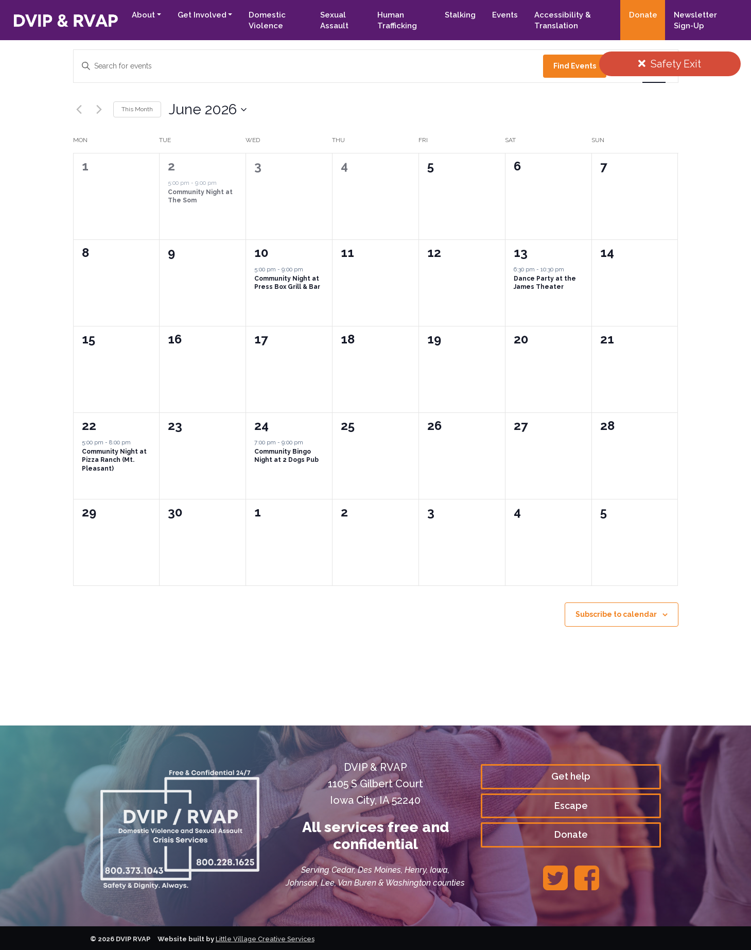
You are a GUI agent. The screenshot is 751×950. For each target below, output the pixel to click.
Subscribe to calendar (616, 614)
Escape (571, 805)
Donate (642, 15)
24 (261, 425)
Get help (570, 776)
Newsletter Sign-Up (695, 20)
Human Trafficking (396, 20)
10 (261, 252)
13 (521, 252)
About (141, 15)
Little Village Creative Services (266, 939)
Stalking (459, 15)
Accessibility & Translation (562, 20)
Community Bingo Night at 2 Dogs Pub (286, 456)
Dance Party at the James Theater (545, 283)
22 (89, 425)
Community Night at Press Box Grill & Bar (287, 283)
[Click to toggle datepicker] (208, 109)
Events (504, 15)
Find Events (574, 66)
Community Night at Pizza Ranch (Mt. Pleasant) (114, 460)
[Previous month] (79, 109)
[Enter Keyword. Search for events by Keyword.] (308, 66)
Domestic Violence (265, 20)
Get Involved (200, 15)
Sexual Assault (333, 20)
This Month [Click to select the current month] (137, 109)
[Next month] (99, 109)
